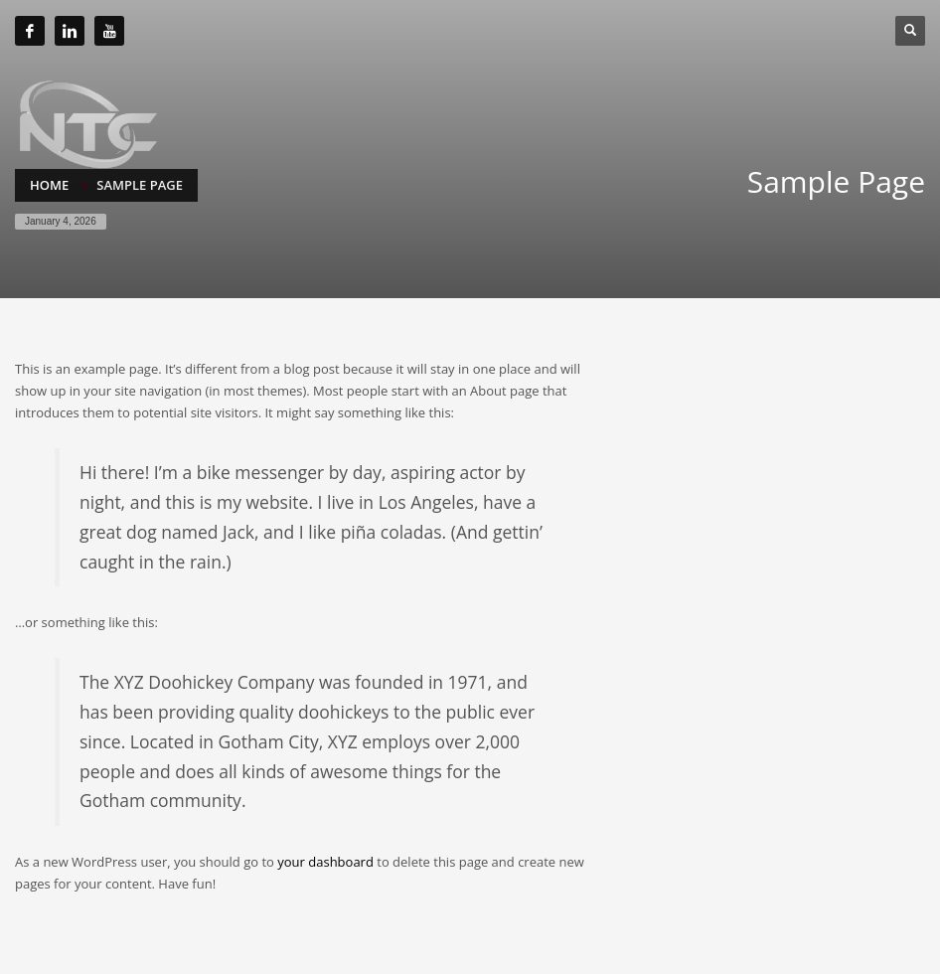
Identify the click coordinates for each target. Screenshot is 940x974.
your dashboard (325, 862)
